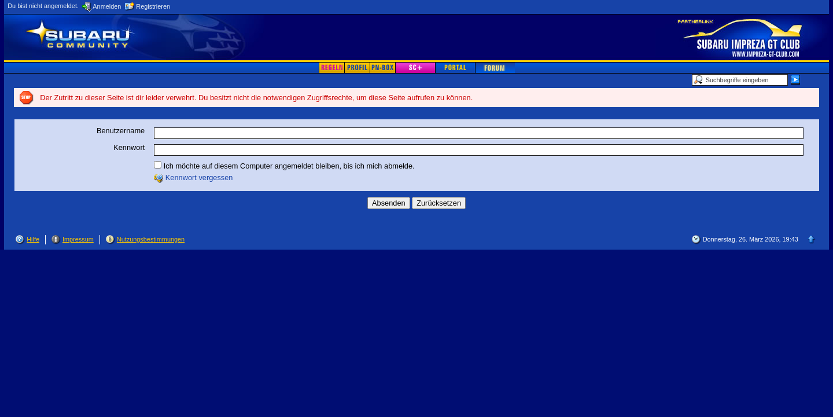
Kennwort (129, 147)
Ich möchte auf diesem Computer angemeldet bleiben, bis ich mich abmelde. (284, 165)
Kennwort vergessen (199, 177)
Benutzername (121, 130)
